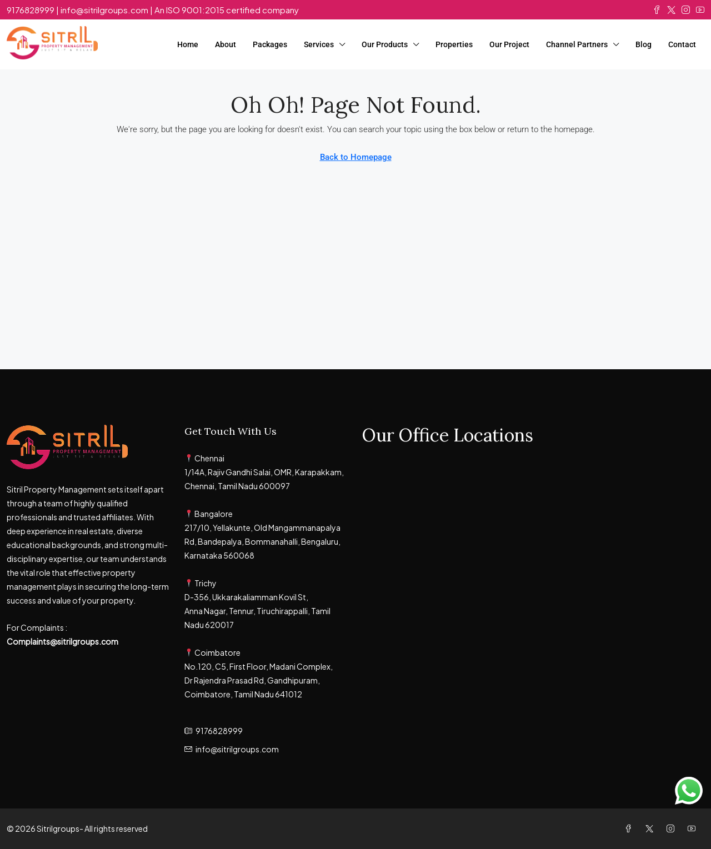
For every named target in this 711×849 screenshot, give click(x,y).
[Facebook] (630, 828)
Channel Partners (577, 44)
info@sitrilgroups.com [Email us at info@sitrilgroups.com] (237, 749)
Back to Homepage (356, 157)
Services (319, 44)
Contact (682, 44)
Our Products (385, 44)
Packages (270, 44)
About (225, 44)
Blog (643, 44)
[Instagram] (673, 828)
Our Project (509, 44)
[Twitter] (651, 828)
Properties (454, 44)
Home (187, 44)
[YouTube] (694, 828)
